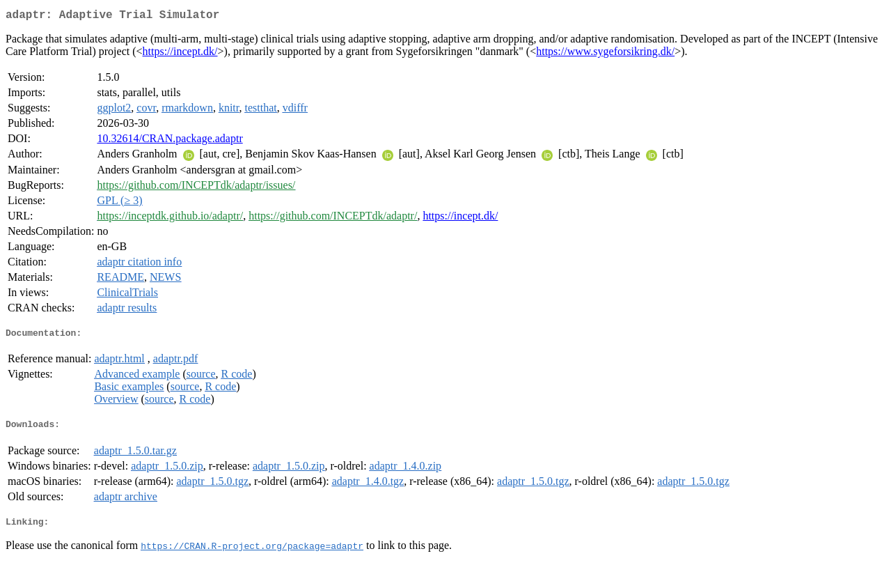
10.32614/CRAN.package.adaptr (169, 141)
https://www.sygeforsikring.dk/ (605, 54)
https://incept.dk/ (180, 54)
